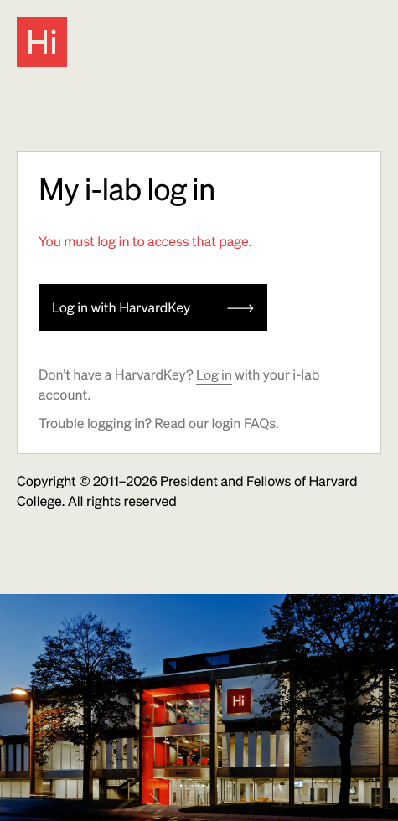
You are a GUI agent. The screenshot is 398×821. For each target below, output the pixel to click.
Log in (214, 374)
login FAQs (244, 422)
